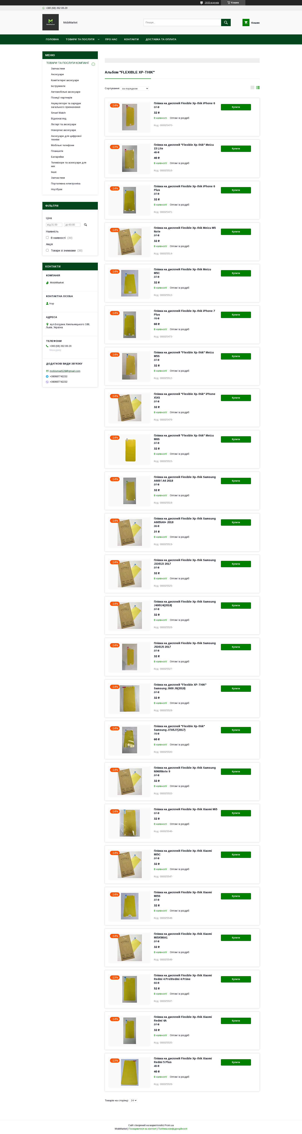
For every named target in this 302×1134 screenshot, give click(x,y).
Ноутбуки (56, 189)
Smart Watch (58, 112)
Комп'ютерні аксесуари (65, 80)
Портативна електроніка (65, 183)
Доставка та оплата (161, 39)
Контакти (131, 39)
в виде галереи (252, 88)
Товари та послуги (80, 39)
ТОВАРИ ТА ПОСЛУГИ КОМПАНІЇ (67, 62)
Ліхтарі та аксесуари (63, 124)
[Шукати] (226, 22)
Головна (52, 39)
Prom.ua (169, 1125)
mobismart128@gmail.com (65, 371)
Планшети (57, 151)
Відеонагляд (58, 118)
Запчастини (58, 68)
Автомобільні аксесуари (65, 91)
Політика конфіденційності (172, 1128)
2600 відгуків (212, 2)
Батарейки (57, 156)
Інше (53, 172)
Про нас (111, 39)
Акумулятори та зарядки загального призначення (66, 105)
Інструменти (58, 86)
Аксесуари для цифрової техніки (66, 138)
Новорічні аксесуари (63, 130)
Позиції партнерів (61, 97)
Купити (236, 107)
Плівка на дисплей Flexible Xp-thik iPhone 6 (184, 103)
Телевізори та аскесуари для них (68, 164)
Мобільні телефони (62, 145)
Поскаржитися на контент (142, 1128)
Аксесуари (57, 74)
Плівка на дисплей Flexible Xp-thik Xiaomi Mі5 (185, 809)
